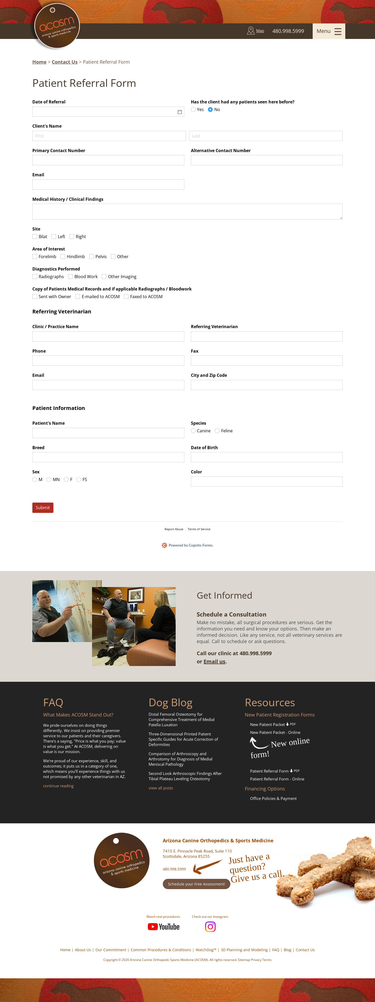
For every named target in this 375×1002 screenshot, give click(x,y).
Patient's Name (48, 423)
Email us (214, 661)
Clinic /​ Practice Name (55, 326)
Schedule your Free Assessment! (196, 883)
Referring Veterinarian (214, 326)
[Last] (266, 136)
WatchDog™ (206, 949)
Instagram (210, 926)
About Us (83, 949)
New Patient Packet (273, 724)
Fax (194, 351)
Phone (39, 351)
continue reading (58, 785)
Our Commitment (110, 949)
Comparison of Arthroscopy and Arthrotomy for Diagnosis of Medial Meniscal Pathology (180, 759)
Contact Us (65, 62)
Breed (38, 447)
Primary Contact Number (58, 150)
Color (196, 472)
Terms (267, 960)
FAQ (275, 949)
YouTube (163, 926)
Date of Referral (48, 102)
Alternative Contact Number (221, 150)
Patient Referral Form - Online (277, 778)
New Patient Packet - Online (275, 732)
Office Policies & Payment (273, 798)
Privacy (256, 960)
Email (38, 175)
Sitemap (244, 960)
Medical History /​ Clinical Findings (67, 199)
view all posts (161, 787)
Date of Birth (204, 447)
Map (260, 30)
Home (39, 62)
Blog (287, 949)
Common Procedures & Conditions (161, 949)
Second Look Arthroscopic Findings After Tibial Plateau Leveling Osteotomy (185, 776)
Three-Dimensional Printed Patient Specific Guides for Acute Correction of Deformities (183, 739)
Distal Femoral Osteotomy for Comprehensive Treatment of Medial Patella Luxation (182, 719)
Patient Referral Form (275, 771)
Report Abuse (174, 529)
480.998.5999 (174, 868)
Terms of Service (199, 529)
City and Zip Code (209, 375)
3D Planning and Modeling (244, 949)
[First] (109, 136)
